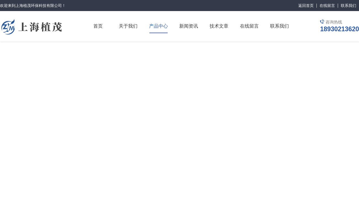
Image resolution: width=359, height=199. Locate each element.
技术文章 (219, 26)
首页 (98, 26)
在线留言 (327, 5)
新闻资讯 (188, 26)
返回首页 (306, 5)
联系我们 (348, 5)
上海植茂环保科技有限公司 (38, 5)
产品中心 (158, 26)
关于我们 (128, 26)
